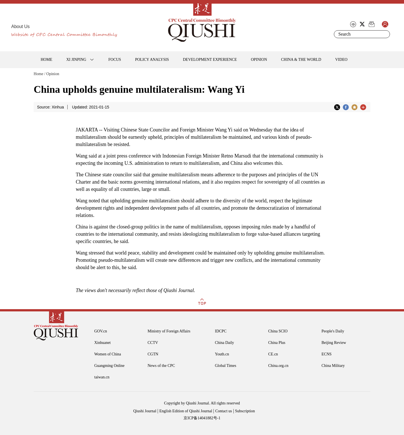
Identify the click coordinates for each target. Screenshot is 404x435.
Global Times (225, 366)
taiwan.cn (101, 377)
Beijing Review (334, 343)
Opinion (52, 74)
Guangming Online (109, 366)
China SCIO (278, 331)
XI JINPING (76, 59)
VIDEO (341, 59)
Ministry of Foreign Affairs (169, 331)
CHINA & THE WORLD (301, 59)
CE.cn (273, 354)
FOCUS (114, 59)
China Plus (276, 343)
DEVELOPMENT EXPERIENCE (210, 59)
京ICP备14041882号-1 (201, 418)
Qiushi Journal (144, 411)
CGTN (153, 354)
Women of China (107, 354)
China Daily (224, 343)
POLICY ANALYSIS (152, 59)
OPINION (259, 59)
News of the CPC (161, 366)
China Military (333, 366)
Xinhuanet (102, 343)
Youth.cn (222, 354)
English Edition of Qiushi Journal (185, 411)
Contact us (223, 411)
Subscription (245, 411)
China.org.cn (278, 366)
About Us (20, 26)
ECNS (327, 354)
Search (385, 34)
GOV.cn (100, 331)
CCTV (153, 343)
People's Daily (333, 331)
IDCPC (220, 331)
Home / (39, 74)
